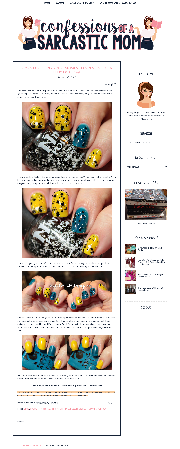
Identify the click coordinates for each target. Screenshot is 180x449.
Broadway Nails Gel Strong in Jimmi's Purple (150, 276)
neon (60, 409)
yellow (102, 409)
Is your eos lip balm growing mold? (150, 249)
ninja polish (71, 409)
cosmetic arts (38, 409)
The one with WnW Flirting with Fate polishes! (151, 289)
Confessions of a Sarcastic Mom (32, 445)
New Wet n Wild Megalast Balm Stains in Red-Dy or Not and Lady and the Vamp (152, 262)
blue (26, 409)
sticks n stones (88, 409)
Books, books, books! (146, 224)
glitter (51, 409)
